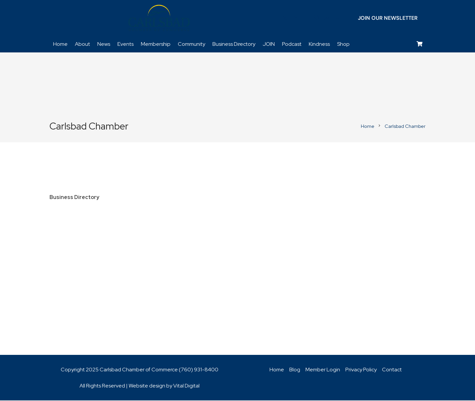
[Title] (327, 18)
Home (276, 370)
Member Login (322, 370)
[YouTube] (306, 18)
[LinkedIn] (295, 18)
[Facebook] (274, 18)
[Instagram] (316, 18)
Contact (392, 370)
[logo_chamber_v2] (159, 18)
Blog (294, 370)
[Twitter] (284, 18)
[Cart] (420, 44)
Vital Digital (186, 386)
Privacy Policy (361, 370)
